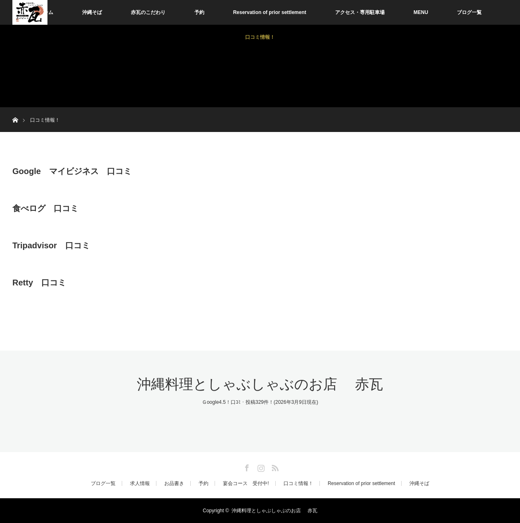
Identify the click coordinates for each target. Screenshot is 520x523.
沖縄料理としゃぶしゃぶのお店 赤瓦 (260, 384)
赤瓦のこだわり (148, 12)
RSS (274, 466)
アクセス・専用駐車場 (360, 12)
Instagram (260, 466)
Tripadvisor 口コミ (51, 245)
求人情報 (140, 483)
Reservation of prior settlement (269, 12)
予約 (199, 12)
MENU (421, 12)
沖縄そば (92, 12)
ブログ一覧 (469, 12)
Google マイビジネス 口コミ (72, 171)
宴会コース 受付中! (246, 483)
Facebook (246, 466)
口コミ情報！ (260, 37)
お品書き (174, 483)
